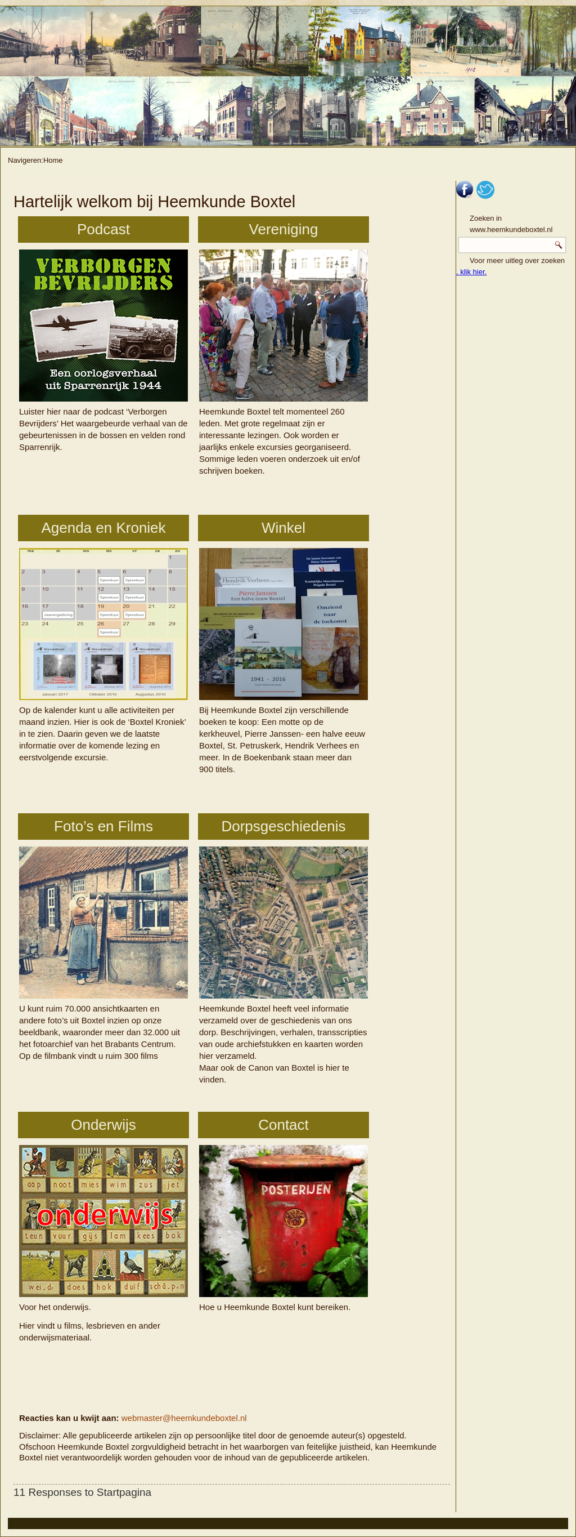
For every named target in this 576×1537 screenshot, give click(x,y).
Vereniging (283, 229)
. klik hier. (471, 272)
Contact (283, 1124)
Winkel (283, 527)
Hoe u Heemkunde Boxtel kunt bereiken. (283, 1228)
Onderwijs (103, 1124)
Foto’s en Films (103, 826)
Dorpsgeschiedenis (283, 826)
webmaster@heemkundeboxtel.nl (184, 1418)
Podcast (103, 229)
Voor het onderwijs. (103, 1228)
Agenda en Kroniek (103, 527)
